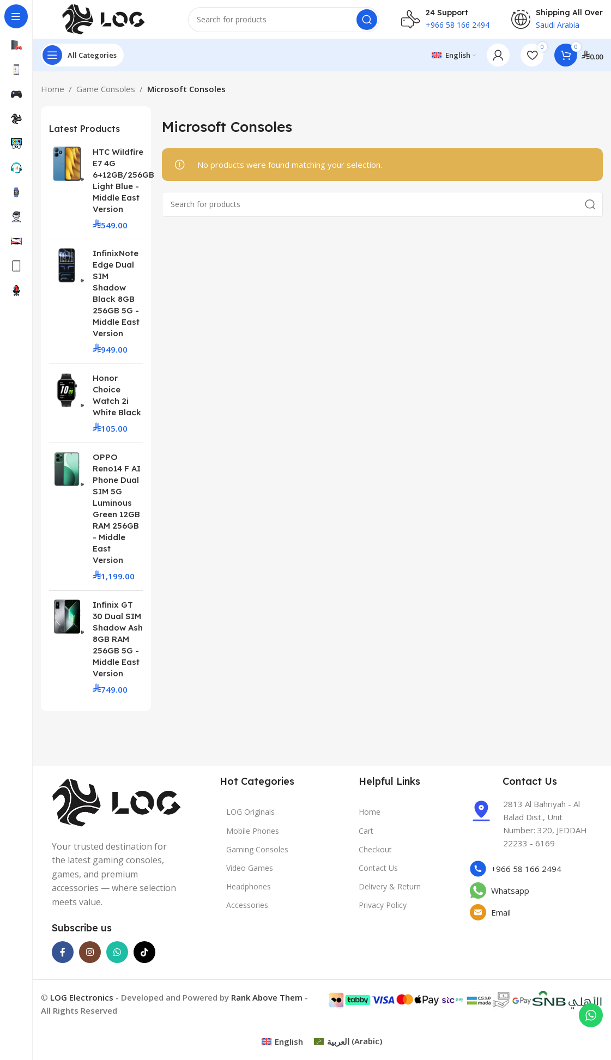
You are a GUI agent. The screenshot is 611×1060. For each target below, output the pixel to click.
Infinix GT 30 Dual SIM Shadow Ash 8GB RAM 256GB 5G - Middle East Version (118, 643)
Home (52, 93)
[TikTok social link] (144, 957)
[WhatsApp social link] (117, 957)
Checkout (375, 854)
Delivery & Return (390, 891)
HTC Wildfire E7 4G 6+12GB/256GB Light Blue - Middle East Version (123, 185)
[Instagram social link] (90, 957)
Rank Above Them (267, 1002)
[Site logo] (103, 20)
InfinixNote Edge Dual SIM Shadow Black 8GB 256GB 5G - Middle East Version (116, 298)
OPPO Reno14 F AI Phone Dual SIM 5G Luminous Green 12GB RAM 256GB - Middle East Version (117, 513)
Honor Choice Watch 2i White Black (117, 400)
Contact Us (378, 873)
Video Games (249, 873)
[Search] (283, 21)
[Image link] (117, 806)
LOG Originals (250, 816)
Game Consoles (105, 93)
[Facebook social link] (63, 957)
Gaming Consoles (257, 854)
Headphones (248, 891)
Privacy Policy (383, 910)
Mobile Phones (252, 835)
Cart (366, 835)
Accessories (247, 910)
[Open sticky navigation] (82, 60)
